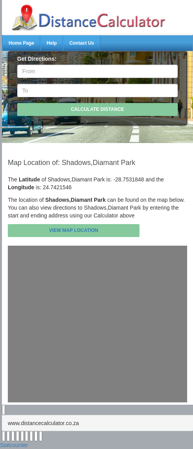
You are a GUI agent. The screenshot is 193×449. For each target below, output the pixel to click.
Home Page (21, 43)
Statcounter (14, 445)
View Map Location (73, 230)
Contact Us (81, 43)
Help (51, 43)
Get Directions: (36, 59)
